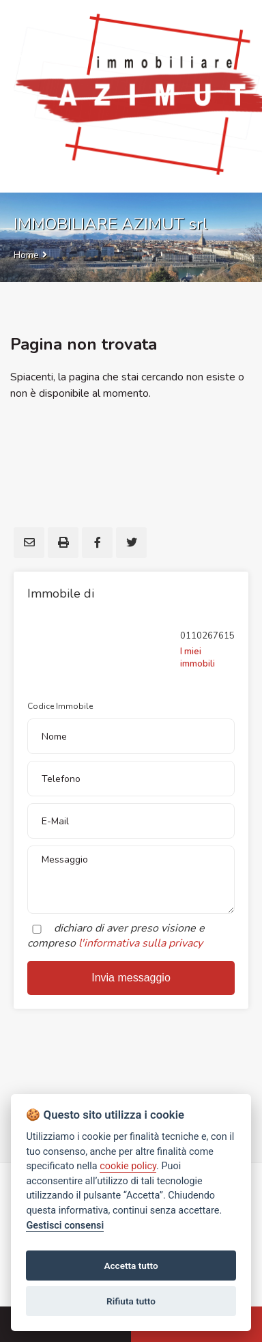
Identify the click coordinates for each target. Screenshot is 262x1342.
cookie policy (128, 1166)
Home (26, 255)
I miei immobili (197, 657)
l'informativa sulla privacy (140, 943)
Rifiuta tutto (131, 1301)
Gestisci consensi (65, 1225)
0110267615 (207, 636)
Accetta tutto (131, 1265)
